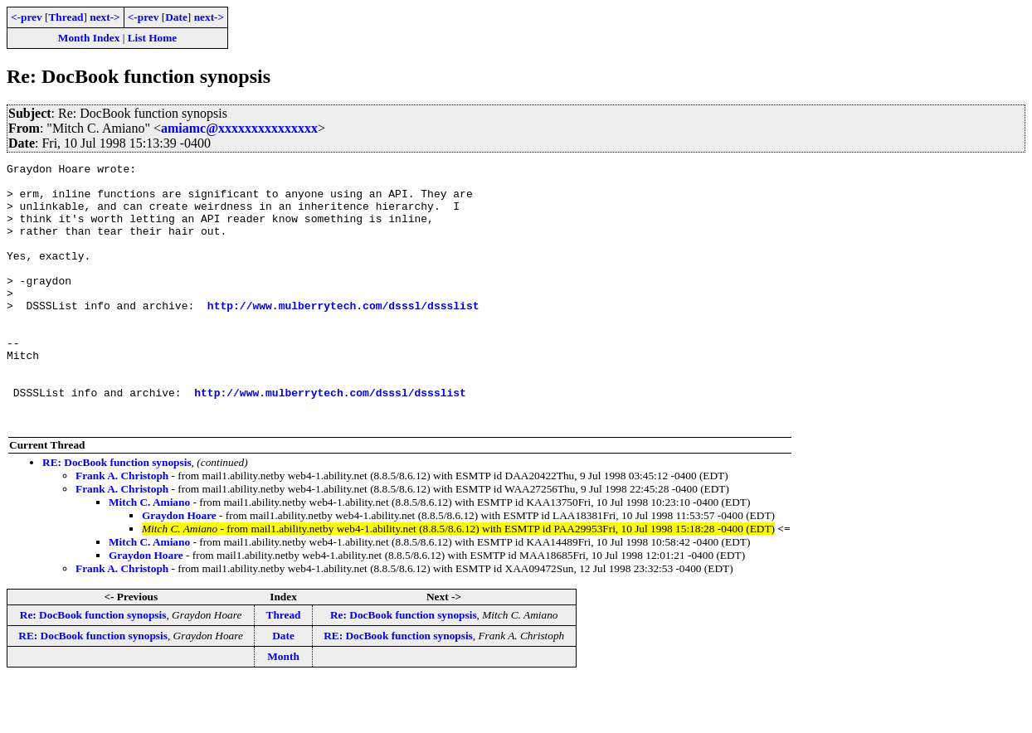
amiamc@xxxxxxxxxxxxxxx (239, 128)
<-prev (26, 17)
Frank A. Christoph (121, 528)
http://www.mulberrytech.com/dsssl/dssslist (343, 335)
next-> (104, 17)
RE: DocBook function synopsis (117, 514)
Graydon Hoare (179, 567)
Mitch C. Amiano (149, 554)
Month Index (88, 38)
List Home (153, 38)
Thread (65, 17)
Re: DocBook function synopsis (93, 667)
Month (283, 708)
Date (176, 17)
